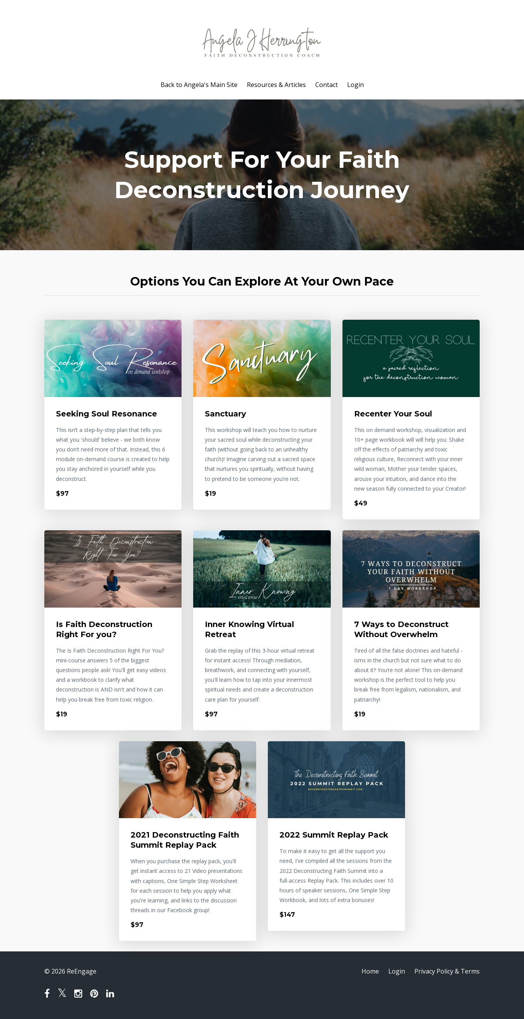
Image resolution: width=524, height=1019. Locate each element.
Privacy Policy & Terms (447, 971)
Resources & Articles (276, 85)
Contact (326, 85)
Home (370, 971)
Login (355, 85)
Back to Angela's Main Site (199, 85)
